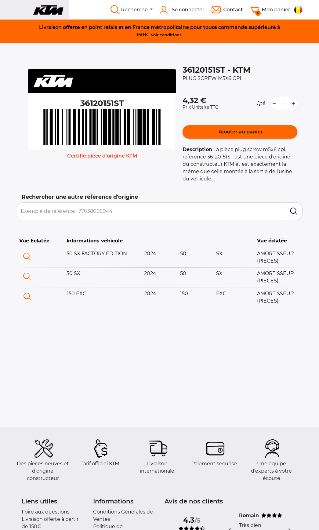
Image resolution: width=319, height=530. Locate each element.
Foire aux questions (46, 512)
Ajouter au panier (240, 132)
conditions (171, 34)
